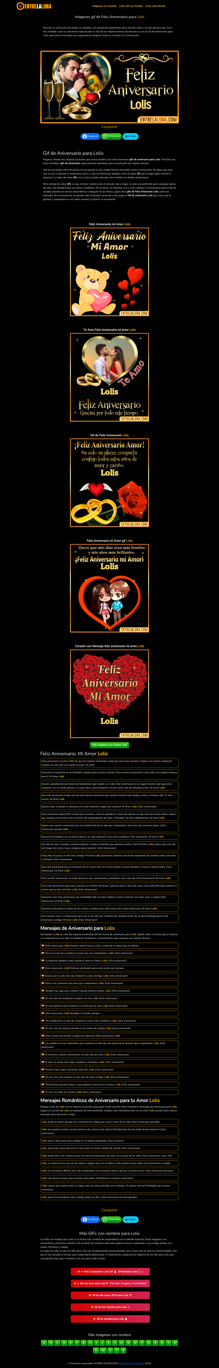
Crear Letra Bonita (155, 6)
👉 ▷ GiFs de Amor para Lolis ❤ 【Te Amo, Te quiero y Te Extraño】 (110, 1283)
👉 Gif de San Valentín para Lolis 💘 (110, 1307)
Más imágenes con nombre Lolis (109, 745)
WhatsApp (111, 136)
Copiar (130, 136)
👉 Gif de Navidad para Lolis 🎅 (110, 1319)
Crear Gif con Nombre (131, 6)
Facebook (90, 136)
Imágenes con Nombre (104, 6)
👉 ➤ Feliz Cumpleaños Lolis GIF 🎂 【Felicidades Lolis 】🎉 (110, 1271)
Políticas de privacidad (131, 1363)
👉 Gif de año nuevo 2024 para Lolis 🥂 (110, 1295)
